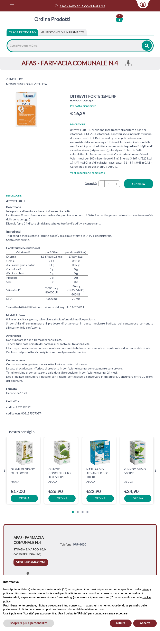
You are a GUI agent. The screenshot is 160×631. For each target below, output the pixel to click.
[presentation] (4, 471)
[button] (72, 512)
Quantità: (91, 183)
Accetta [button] (145, 623)
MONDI (11, 84)
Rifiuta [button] (120, 623)
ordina (138, 184)
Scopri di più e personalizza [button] (28, 623)
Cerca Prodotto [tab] (22, 32)
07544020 (79, 544)
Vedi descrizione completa (87, 172)
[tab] (62, 32)
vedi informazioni (30, 562)
